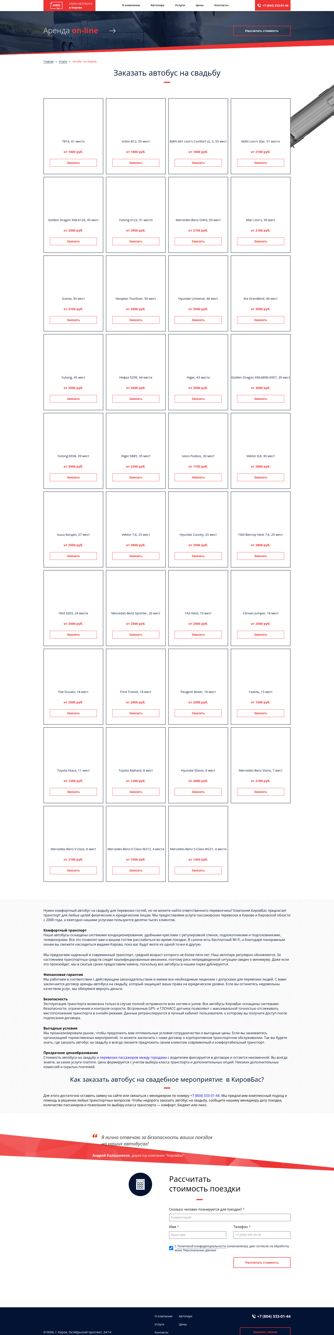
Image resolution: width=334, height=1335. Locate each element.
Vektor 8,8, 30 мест (260, 456)
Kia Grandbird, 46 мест (261, 298)
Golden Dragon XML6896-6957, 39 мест (260, 377)
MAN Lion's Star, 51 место (260, 141)
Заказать (73, 162)
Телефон (241, 1226)
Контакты (221, 5)
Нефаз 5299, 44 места (135, 377)
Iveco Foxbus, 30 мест (198, 456)
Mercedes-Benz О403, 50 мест (198, 220)
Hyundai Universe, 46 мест (198, 298)
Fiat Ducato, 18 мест (73, 692)
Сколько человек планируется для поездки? (206, 1209)
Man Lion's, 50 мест (260, 220)
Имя (173, 1226)
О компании (131, 5)
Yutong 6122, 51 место (136, 220)
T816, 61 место (73, 141)
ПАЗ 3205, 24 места (73, 613)
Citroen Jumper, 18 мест (261, 613)
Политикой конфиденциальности (201, 1246)
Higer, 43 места (198, 377)
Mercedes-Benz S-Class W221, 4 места (198, 849)
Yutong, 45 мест (73, 377)
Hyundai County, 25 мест (198, 534)
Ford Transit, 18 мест (135, 692)
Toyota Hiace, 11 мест (73, 770)
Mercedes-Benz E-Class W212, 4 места (135, 849)
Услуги (180, 5)
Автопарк (157, 5)
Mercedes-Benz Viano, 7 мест (260, 770)
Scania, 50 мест (73, 298)
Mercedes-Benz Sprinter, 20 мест (135, 613)
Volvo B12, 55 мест (136, 141)
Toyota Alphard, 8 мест (136, 770)
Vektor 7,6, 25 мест (136, 534)
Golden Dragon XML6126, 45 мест (73, 220)
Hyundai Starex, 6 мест (198, 770)
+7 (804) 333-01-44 (275, 5)
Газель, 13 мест (261, 692)
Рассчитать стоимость (261, 31)
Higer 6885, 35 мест (135, 456)
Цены (200, 5)
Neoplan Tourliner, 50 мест (136, 298)
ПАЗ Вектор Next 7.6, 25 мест (260, 534)
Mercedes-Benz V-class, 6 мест (73, 849)
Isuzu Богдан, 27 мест (73, 534)
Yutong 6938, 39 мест (73, 456)
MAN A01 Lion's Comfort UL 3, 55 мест (198, 141)
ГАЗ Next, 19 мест (198, 613)
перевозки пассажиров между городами (133, 1057)
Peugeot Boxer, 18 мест (198, 692)
